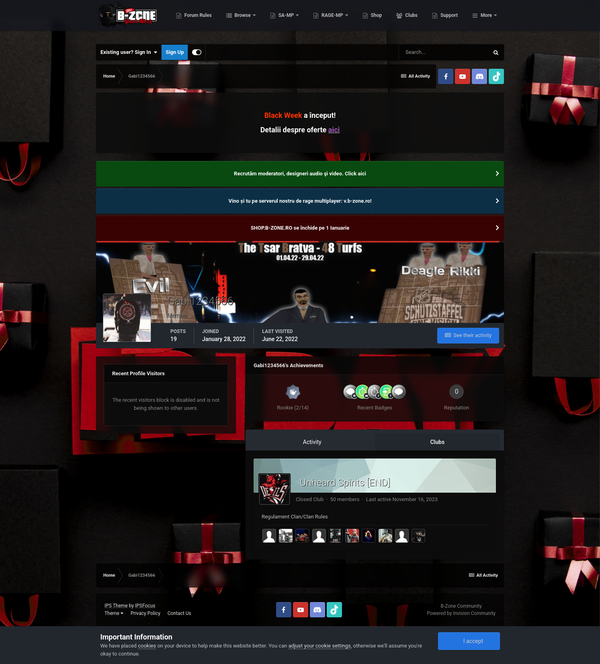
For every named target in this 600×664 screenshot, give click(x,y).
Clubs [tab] (437, 442)
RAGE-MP (372, 20)
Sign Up (175, 52)
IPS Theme (116, 605)
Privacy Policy (145, 613)
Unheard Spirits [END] (345, 482)
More (486, 20)
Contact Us (179, 613)
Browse (283, 20)
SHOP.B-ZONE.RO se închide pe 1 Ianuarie (300, 228)
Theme (113, 613)
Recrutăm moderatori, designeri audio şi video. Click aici (300, 174)
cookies (147, 646)
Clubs (451, 20)
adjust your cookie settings (320, 646)
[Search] (443, 52)
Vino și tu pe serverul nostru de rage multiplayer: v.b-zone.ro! (300, 201)
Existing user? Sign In (128, 52)
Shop (416, 20)
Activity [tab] (312, 442)
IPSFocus (145, 605)
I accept (469, 641)
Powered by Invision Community (461, 613)
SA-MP (326, 20)
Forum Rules (237, 20)
